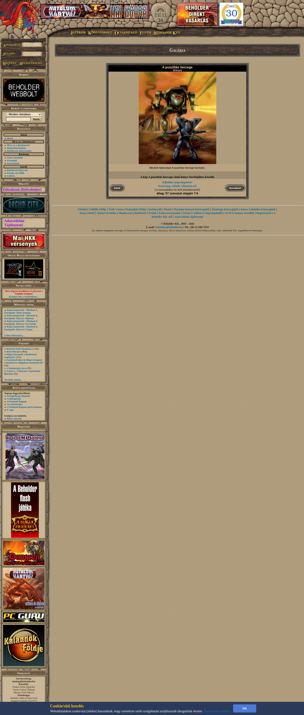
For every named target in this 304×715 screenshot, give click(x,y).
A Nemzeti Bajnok (17, 401)
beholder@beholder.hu (169, 227)
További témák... (13, 379)
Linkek (11, 175)
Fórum (187, 213)
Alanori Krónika (106, 213)
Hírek (10, 138)
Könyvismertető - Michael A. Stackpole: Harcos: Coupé (21, 328)
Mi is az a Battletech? (18, 145)
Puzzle (168, 209)
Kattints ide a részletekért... (24, 296)
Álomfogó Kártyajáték (225, 209)
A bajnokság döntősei (18, 395)
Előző (117, 187)
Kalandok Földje (136, 209)
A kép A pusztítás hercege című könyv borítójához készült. (177, 177)
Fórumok (12, 160)
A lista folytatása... (14, 335)
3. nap (10, 409)
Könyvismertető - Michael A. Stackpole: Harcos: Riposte (21, 317)
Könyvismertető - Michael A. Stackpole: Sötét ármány (21, 311)
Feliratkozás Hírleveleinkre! (22, 189)
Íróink (153, 213)
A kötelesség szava (17, 368)
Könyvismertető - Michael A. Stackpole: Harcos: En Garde (21, 322)
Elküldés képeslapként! (177, 182)
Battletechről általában (19, 348)
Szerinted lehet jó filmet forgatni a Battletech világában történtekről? (23, 361)
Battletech (141, 213)
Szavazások (13, 163)
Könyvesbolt (86, 213)
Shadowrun (125, 213)
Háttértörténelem (16, 148)
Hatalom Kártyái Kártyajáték (191, 209)
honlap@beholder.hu (23, 681)
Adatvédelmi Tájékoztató (14, 223)
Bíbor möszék (14, 418)
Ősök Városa (116, 209)
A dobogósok (14, 398)
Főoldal (82, 209)
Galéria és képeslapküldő (208, 213)
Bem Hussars (14, 351)
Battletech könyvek (17, 170)
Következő (235, 187)
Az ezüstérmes (15, 404)
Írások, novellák (15, 172)
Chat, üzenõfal (15, 157)
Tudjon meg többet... (218, 711)
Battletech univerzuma (19, 150)
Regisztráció (263, 213)
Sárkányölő (155, 209)
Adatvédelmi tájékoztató (188, 216)
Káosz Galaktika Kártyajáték (258, 209)
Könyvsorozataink (169, 213)
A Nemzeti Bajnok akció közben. (24, 407)
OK (244, 708)
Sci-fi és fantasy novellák (239, 213)
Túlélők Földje (97, 209)
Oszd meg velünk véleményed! (177, 186)
